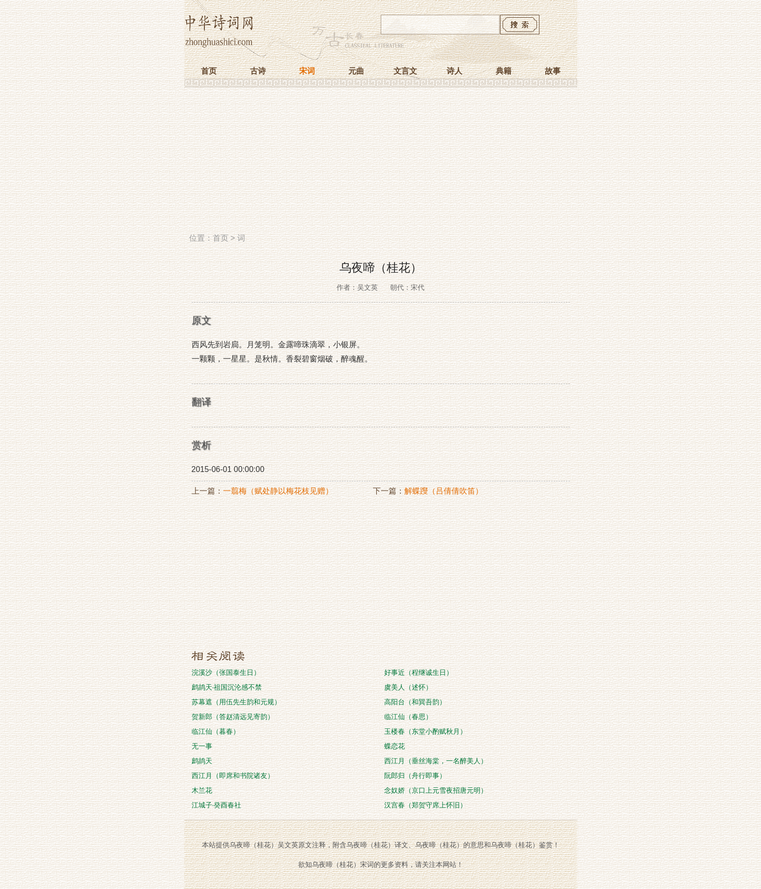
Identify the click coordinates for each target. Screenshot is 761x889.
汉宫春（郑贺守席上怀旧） (425, 805)
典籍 (503, 71)
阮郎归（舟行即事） (415, 775)
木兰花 (202, 790)
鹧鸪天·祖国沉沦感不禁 (227, 687)
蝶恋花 (394, 746)
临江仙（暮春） (216, 731)
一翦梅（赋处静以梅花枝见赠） (278, 491)
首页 (209, 71)
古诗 (258, 71)
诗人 (454, 71)
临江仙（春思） (408, 717)
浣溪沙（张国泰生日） (226, 672)
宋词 (307, 71)
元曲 (356, 71)
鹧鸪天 (202, 761)
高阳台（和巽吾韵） (415, 702)
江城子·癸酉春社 (217, 805)
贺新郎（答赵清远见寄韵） (233, 717)
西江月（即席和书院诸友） (233, 775)
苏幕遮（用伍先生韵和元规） (236, 702)
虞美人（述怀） (408, 687)
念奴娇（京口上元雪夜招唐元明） (435, 790)
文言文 (405, 71)
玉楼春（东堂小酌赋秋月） (425, 731)
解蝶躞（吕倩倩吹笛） (443, 491)
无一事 (202, 746)
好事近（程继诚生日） (418, 672)
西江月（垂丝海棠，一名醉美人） (435, 761)
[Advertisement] (380, 163)
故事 (553, 71)
